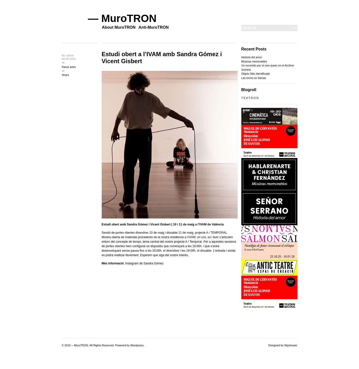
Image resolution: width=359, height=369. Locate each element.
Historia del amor (251, 57)
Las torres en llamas (253, 77)
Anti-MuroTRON (154, 27)
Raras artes (69, 66)
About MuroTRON (119, 27)
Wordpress (137, 345)
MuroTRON (81, 345)
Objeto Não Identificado (255, 73)
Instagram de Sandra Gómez (144, 263)
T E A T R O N (250, 97)
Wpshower (290, 345)
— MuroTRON (122, 18)
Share (65, 74)
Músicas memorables (254, 61)
